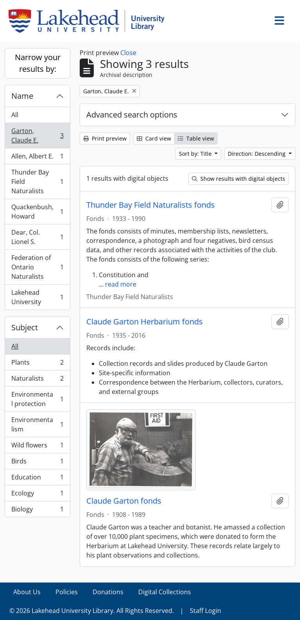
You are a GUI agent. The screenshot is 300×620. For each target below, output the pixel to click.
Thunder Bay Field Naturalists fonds (150, 205)
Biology (37, 510)
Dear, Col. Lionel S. (37, 237)
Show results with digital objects (238, 178)
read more (120, 284)
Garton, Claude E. (37, 135)
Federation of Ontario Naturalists (37, 267)
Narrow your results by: (38, 63)
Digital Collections (164, 592)
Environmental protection (37, 399)
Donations (108, 592)
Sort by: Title (196, 153)
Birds (37, 462)
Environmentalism (37, 424)
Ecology (37, 494)
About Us (27, 592)
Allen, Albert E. (37, 157)
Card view (154, 138)
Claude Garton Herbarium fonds (144, 321)
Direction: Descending (257, 153)
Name (22, 96)
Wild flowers (37, 446)
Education (37, 478)
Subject (24, 327)
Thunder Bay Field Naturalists (37, 181)
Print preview (105, 138)
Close (128, 52)
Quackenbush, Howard (37, 212)
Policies (66, 592)
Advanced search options (131, 114)
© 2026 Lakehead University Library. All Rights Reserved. (91, 610)
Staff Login (205, 610)
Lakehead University (37, 297)
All (14, 114)
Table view (196, 138)
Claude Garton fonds (123, 501)
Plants (37, 364)
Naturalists (37, 380)
